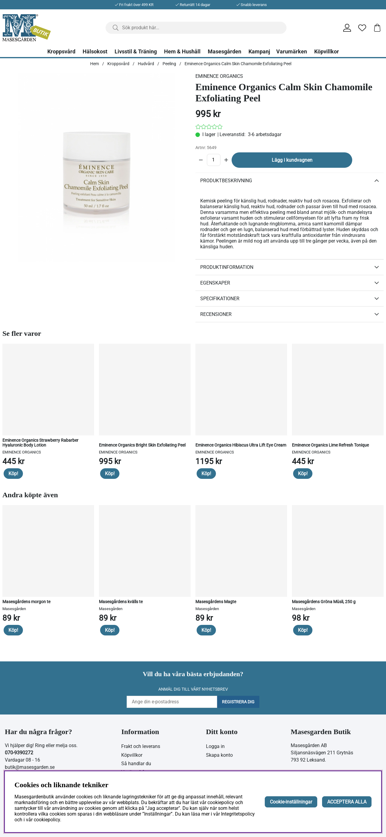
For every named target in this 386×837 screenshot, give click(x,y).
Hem (94, 63)
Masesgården (224, 52)
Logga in (215, 746)
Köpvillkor (326, 52)
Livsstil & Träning (136, 52)
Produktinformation (226, 267)
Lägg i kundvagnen (292, 160)
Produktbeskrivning (226, 180)
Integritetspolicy (238, 814)
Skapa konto (219, 755)
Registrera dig (238, 701)
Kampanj (259, 52)
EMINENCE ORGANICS (219, 76)
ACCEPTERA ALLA (346, 802)
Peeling (169, 63)
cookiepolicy (47, 820)
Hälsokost (95, 52)
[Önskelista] (362, 28)
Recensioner (216, 314)
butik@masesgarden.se (30, 767)
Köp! (13, 473)
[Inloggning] (347, 28)
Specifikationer (219, 298)
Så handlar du (136, 763)
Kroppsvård (61, 52)
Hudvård (146, 63)
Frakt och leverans (140, 746)
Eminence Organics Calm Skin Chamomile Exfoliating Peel (238, 63)
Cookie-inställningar (291, 802)
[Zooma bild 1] (96, 167)
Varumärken (291, 52)
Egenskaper (215, 283)
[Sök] (196, 28)
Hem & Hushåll (182, 52)
